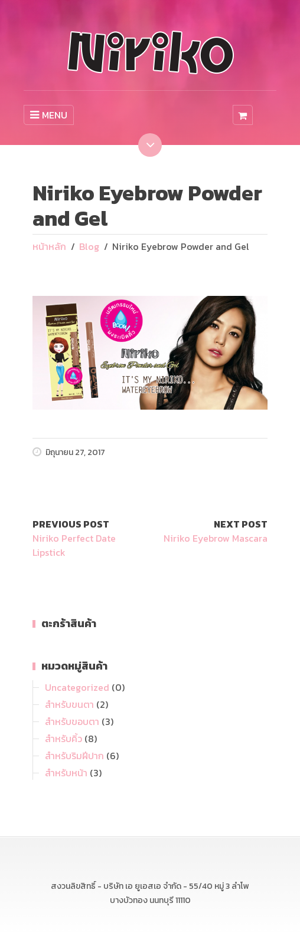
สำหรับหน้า (66, 773)
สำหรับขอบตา (72, 721)
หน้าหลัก (49, 246)
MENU (48, 115)
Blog (89, 246)
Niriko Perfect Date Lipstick (74, 545)
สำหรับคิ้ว (63, 738)
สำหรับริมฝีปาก (74, 756)
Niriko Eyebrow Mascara (216, 538)
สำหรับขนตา (69, 704)
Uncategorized (77, 687)
